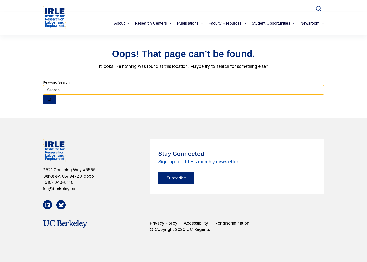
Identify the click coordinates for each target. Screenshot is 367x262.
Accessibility (196, 223)
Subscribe (176, 177)
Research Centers (154, 23)
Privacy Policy (163, 223)
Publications (191, 23)
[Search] (318, 8)
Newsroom (312, 23)
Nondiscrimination (231, 223)
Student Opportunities (274, 23)
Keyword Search (56, 82)
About (122, 23)
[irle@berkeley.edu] (89, 189)
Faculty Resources (228, 23)
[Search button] (49, 99)
